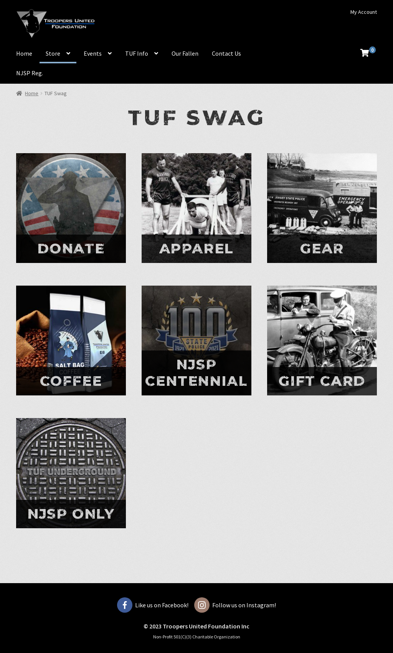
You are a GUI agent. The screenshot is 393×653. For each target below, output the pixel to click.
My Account (363, 12)
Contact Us (226, 53)
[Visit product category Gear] (322, 208)
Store (53, 53)
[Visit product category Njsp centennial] (196, 340)
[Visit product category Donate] (71, 208)
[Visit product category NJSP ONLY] (71, 473)
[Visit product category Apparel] (196, 208)
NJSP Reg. (29, 73)
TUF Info (136, 53)
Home (24, 53)
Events (93, 53)
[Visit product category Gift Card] (322, 340)
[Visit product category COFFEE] (71, 340)
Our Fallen (185, 53)
